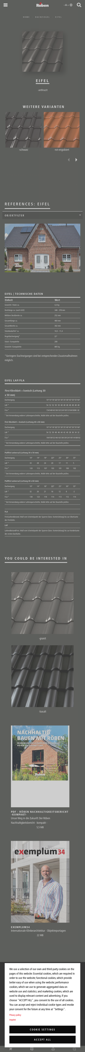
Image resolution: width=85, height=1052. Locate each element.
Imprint (12, 1019)
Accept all (42, 1039)
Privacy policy (15, 1014)
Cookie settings (42, 1029)
